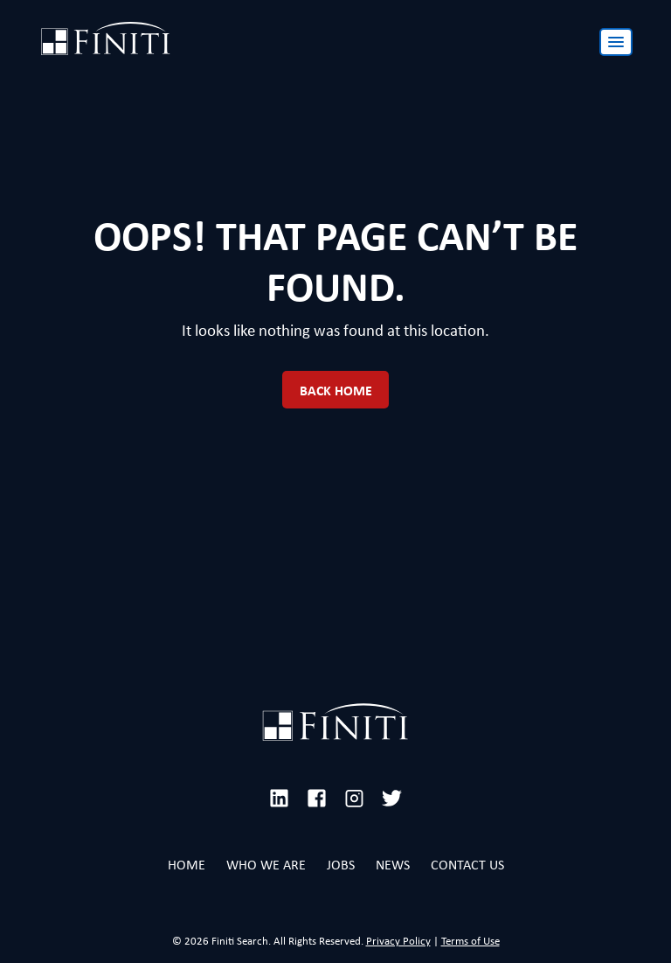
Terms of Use (470, 940)
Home (186, 864)
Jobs (341, 864)
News (393, 864)
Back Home (336, 390)
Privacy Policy (398, 940)
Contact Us (467, 864)
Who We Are (266, 864)
